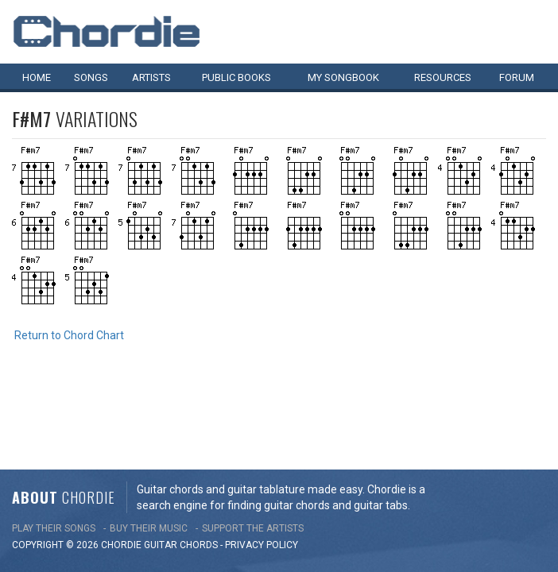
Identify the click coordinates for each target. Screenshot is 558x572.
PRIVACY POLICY (261, 466)
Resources (442, 77)
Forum (516, 77)
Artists (151, 77)
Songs (91, 77)
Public (236, 77)
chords (199, 466)
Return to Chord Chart (69, 335)
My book (343, 77)
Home (36, 77)
